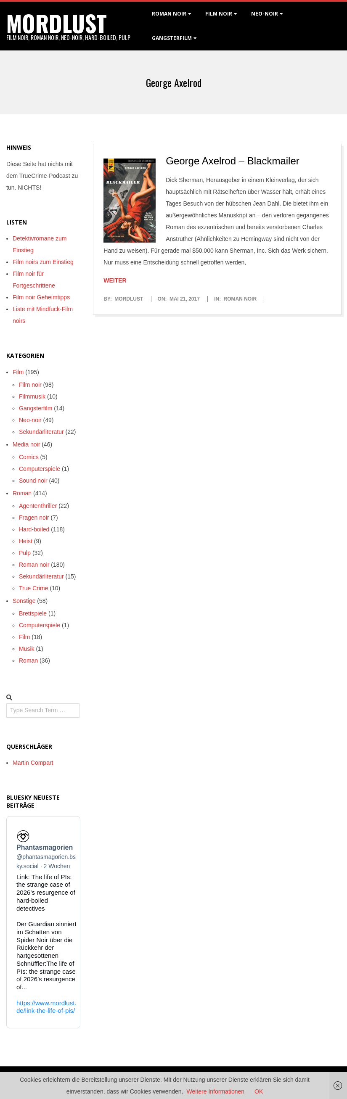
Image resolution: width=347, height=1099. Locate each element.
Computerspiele (39, 468)
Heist (25, 541)
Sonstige (24, 600)
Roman (22, 493)
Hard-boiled (34, 529)
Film (18, 372)
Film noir (218, 13)
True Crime (33, 588)
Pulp (25, 553)
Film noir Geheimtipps (41, 297)
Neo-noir (30, 420)
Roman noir (169, 13)
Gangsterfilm (172, 38)
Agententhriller (38, 505)
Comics (29, 457)
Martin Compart (33, 762)
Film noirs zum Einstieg (43, 262)
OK (258, 1091)
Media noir (26, 444)
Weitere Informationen (215, 1091)
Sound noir (33, 480)
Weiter (114, 280)
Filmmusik (32, 396)
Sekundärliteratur (41, 431)
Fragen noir (34, 517)
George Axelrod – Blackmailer (232, 160)
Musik (26, 648)
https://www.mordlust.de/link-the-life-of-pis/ (46, 1006)
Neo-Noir (264, 13)
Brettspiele (33, 613)
